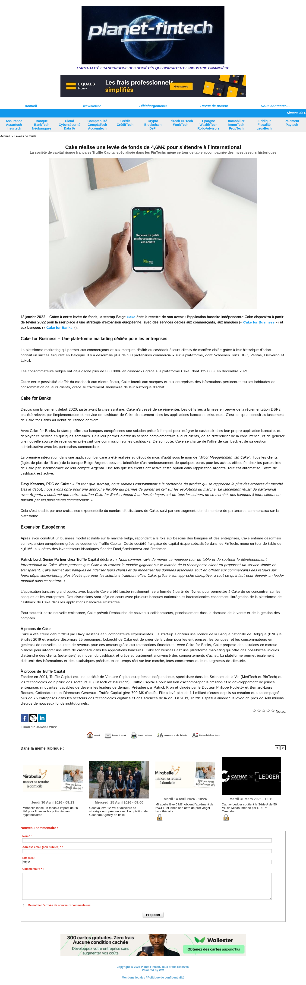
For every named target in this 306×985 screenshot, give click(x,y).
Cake (131, 316)
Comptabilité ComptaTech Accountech (97, 124)
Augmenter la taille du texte (180, 734)
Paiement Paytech (292, 123)
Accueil (31, 106)
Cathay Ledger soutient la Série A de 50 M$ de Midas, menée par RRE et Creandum (250, 805)
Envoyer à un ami (87, 734)
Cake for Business (259, 322)
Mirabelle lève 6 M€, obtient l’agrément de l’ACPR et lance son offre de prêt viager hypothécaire (181, 807)
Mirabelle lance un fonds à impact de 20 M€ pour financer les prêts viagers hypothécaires (50, 809)
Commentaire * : (33, 868)
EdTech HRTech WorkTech (180, 123)
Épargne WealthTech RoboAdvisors (208, 124)
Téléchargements (153, 106)
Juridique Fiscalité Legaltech (263, 124)
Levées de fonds (24, 136)
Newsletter (92, 106)
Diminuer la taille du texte (236, 734)
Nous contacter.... (275, 106)
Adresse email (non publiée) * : (42, 846)
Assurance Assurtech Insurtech (14, 124)
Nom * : (27, 835)
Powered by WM (153, 969)
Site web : (28, 857)
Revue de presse (214, 106)
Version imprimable (129, 734)
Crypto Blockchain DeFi (153, 124)
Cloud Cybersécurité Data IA (69, 124)
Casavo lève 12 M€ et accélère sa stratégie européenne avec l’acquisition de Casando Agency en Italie (115, 811)
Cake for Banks (59, 327)
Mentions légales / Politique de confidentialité (153, 977)
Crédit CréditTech (125, 123)
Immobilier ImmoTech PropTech (236, 124)
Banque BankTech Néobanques (41, 124)
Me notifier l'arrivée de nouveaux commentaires (59, 905)
